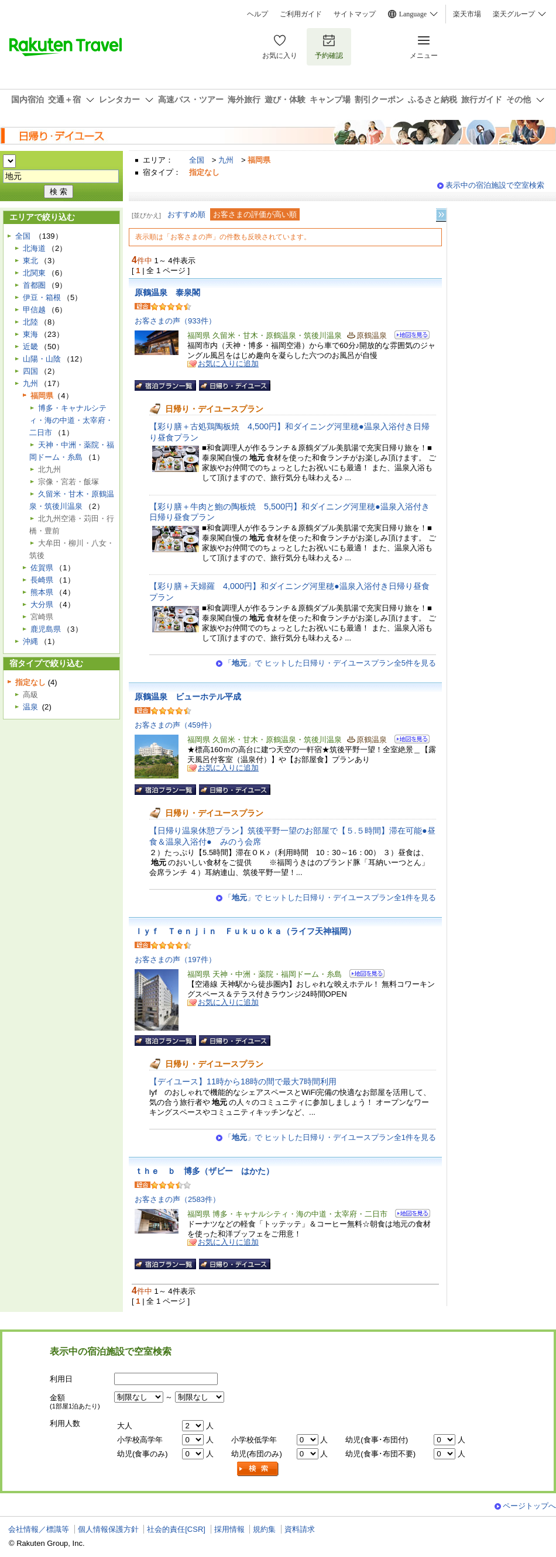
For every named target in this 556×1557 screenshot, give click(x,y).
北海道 (34, 248)
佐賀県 (41, 567)
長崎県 (41, 580)
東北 (30, 260)
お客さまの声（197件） (175, 959)
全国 (196, 160)
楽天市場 (467, 14)
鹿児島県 (45, 629)
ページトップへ (529, 1505)
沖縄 (30, 641)
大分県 (41, 604)
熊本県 (41, 592)
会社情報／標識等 (38, 1529)
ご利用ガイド (301, 14)
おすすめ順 (186, 214)
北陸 (30, 322)
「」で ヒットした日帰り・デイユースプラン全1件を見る (330, 897)
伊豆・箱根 (42, 297)
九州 (226, 160)
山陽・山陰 (42, 358)
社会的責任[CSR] (176, 1529)
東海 (30, 334)
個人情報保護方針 (108, 1529)
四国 (30, 371)
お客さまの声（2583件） (177, 1199)
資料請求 (299, 1529)
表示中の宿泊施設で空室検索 (494, 185)
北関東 (34, 272)
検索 (258, 1469)
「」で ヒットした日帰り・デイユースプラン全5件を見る (330, 663)
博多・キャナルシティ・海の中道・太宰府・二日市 (71, 420)
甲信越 (34, 309)
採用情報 (229, 1529)
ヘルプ (257, 14)
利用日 (61, 1379)
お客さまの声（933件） (175, 320)
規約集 (264, 1529)
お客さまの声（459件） (175, 725)
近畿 (30, 346)
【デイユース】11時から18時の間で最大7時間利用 (243, 1081)
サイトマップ (355, 14)
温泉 (30, 706)
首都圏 (34, 285)
